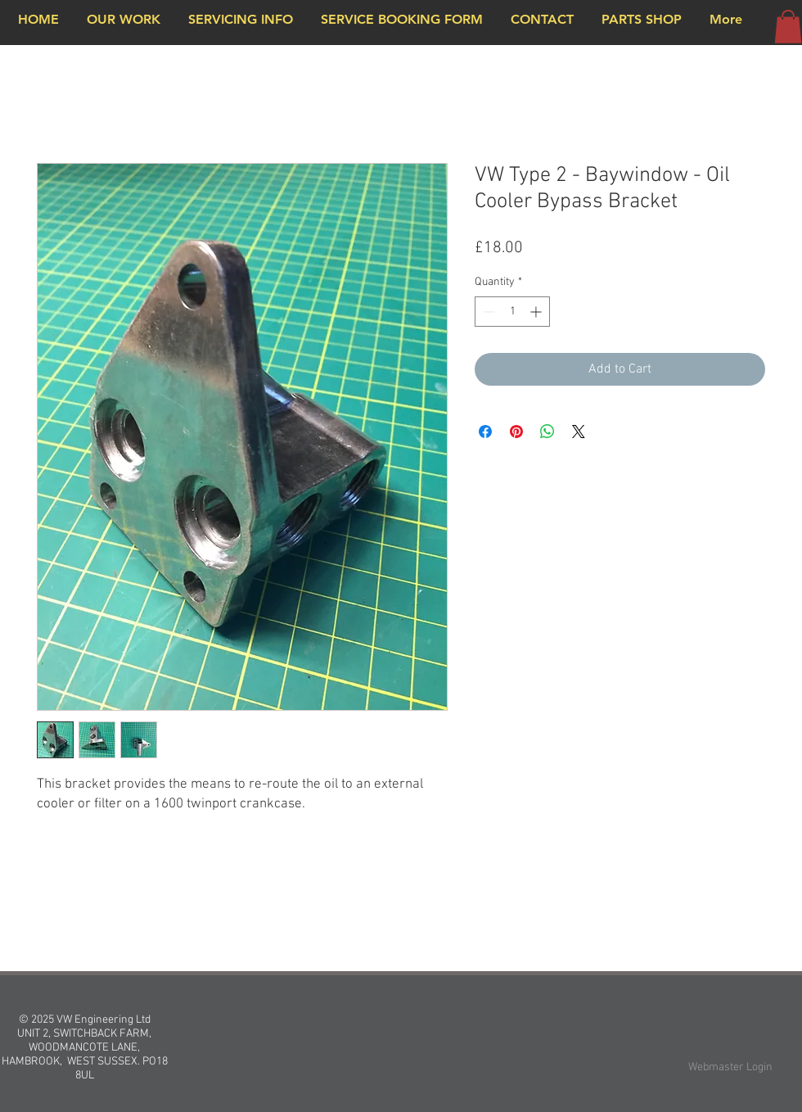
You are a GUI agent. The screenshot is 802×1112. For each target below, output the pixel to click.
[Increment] (537, 311)
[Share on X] (578, 431)
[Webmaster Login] (730, 1068)
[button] (788, 26)
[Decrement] (487, 311)
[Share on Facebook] (485, 431)
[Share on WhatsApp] (547, 431)
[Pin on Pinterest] (516, 431)
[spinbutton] (512, 311)
